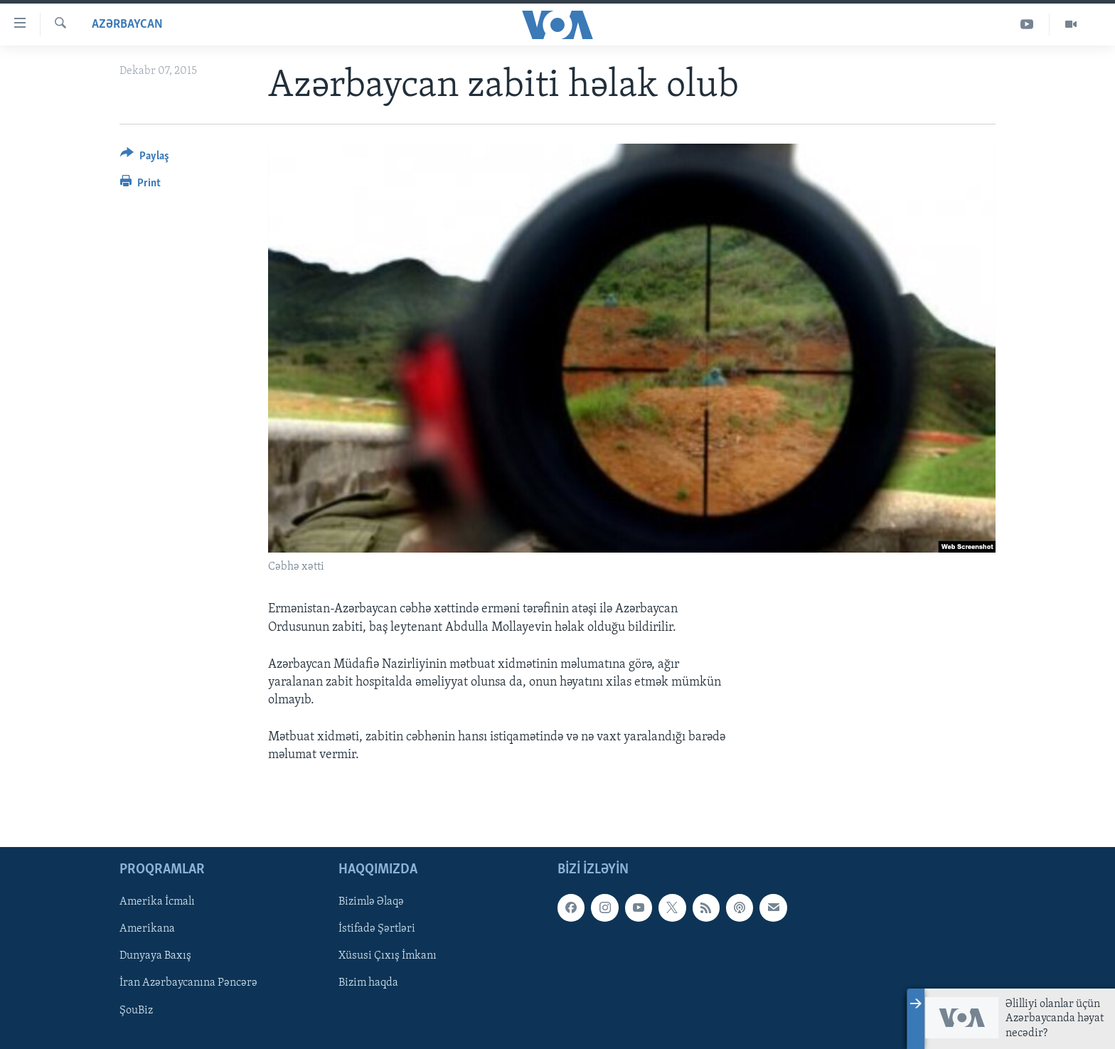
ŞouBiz (136, 1010)
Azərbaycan (127, 24)
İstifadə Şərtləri (376, 928)
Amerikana (147, 928)
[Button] (144, 158)
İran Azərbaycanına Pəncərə (188, 983)
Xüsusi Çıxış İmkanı (387, 956)
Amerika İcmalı (157, 901)
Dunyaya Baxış (155, 956)
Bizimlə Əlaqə (371, 901)
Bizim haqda (368, 983)
